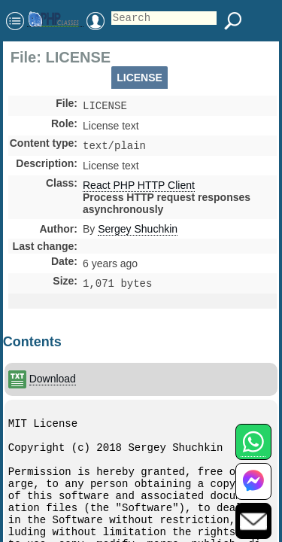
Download (52, 383)
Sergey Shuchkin (137, 232)
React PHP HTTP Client (139, 188)
